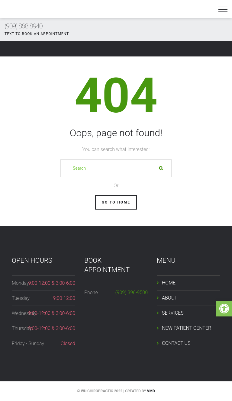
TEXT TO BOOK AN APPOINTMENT (37, 34)
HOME (169, 283)
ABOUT (169, 298)
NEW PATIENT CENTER (186, 328)
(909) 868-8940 (23, 26)
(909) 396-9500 (131, 292)
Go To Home (116, 202)
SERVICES (173, 313)
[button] (224, 308)
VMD (151, 391)
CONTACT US (176, 343)
